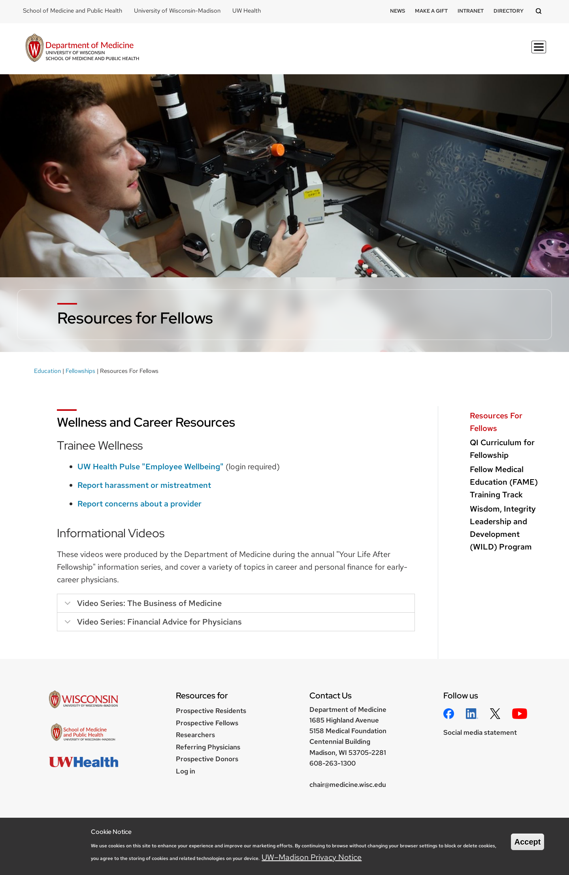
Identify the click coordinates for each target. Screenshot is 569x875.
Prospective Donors (207, 759)
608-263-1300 (332, 763)
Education (315, 52)
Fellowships (80, 371)
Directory (509, 11)
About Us (524, 52)
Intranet (471, 11)
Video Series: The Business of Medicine (142, 605)
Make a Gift (431, 11)
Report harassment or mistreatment (144, 485)
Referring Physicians (208, 747)
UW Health (246, 11)
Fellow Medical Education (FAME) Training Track (504, 482)
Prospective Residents (211, 710)
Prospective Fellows (207, 723)
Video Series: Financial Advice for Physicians (152, 624)
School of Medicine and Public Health (72, 11)
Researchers (195, 734)
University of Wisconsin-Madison (177, 11)
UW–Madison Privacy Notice (312, 857)
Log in (185, 771)
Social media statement (480, 732)
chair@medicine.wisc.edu (347, 784)
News (397, 11)
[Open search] (539, 11)
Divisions (405, 52)
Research (361, 52)
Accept (527, 841)
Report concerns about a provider (139, 504)
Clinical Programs (464, 52)
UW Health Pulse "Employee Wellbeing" (150, 466)
